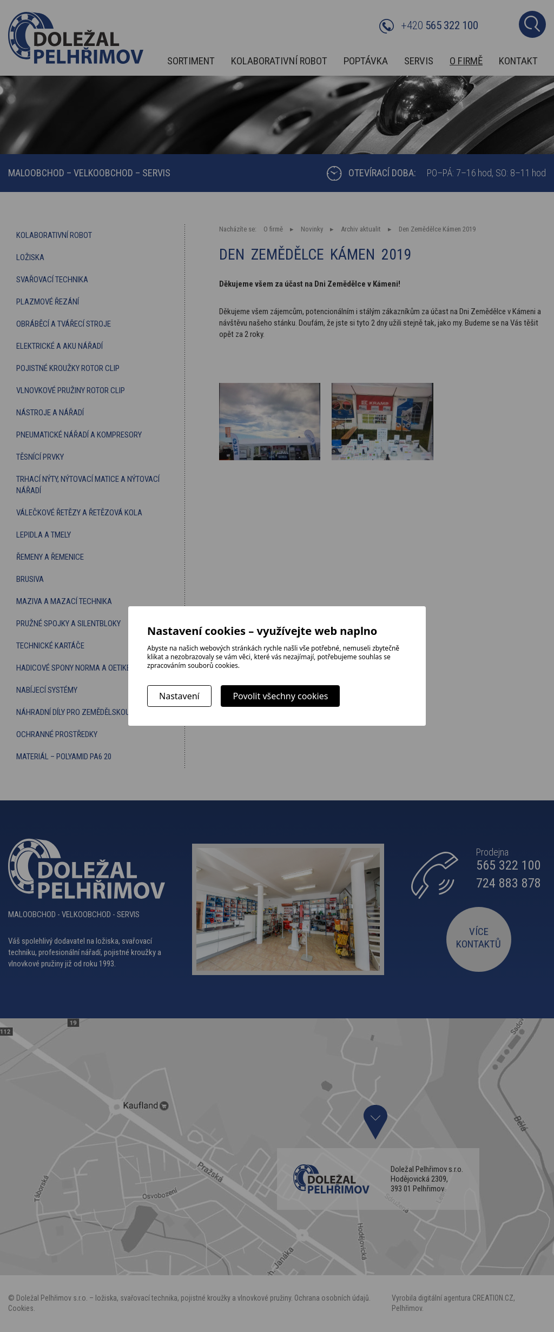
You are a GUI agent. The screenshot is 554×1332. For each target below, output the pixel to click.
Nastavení (179, 696)
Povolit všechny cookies (280, 696)
